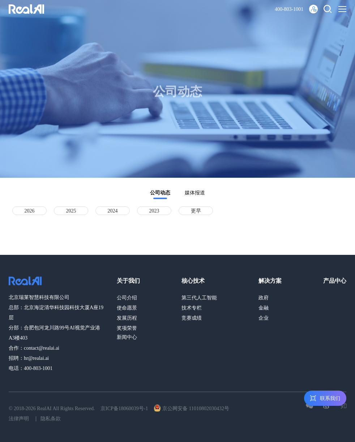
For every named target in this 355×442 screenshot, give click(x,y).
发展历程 (127, 318)
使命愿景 (127, 308)
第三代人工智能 (199, 297)
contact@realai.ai (41, 348)
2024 (113, 211)
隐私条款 (50, 418)
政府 (263, 297)
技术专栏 (191, 308)
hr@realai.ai (36, 358)
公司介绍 (127, 297)
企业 (263, 318)
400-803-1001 (289, 9)
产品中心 (334, 281)
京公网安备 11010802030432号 (191, 408)
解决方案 (270, 281)
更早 (196, 211)
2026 (30, 211)
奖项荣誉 (127, 328)
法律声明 (19, 418)
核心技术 (193, 281)
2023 (154, 211)
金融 (263, 308)
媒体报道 (195, 192)
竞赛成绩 (191, 318)
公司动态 (160, 192)
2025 (71, 211)
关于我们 (128, 281)
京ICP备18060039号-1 (124, 408)
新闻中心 (127, 337)
